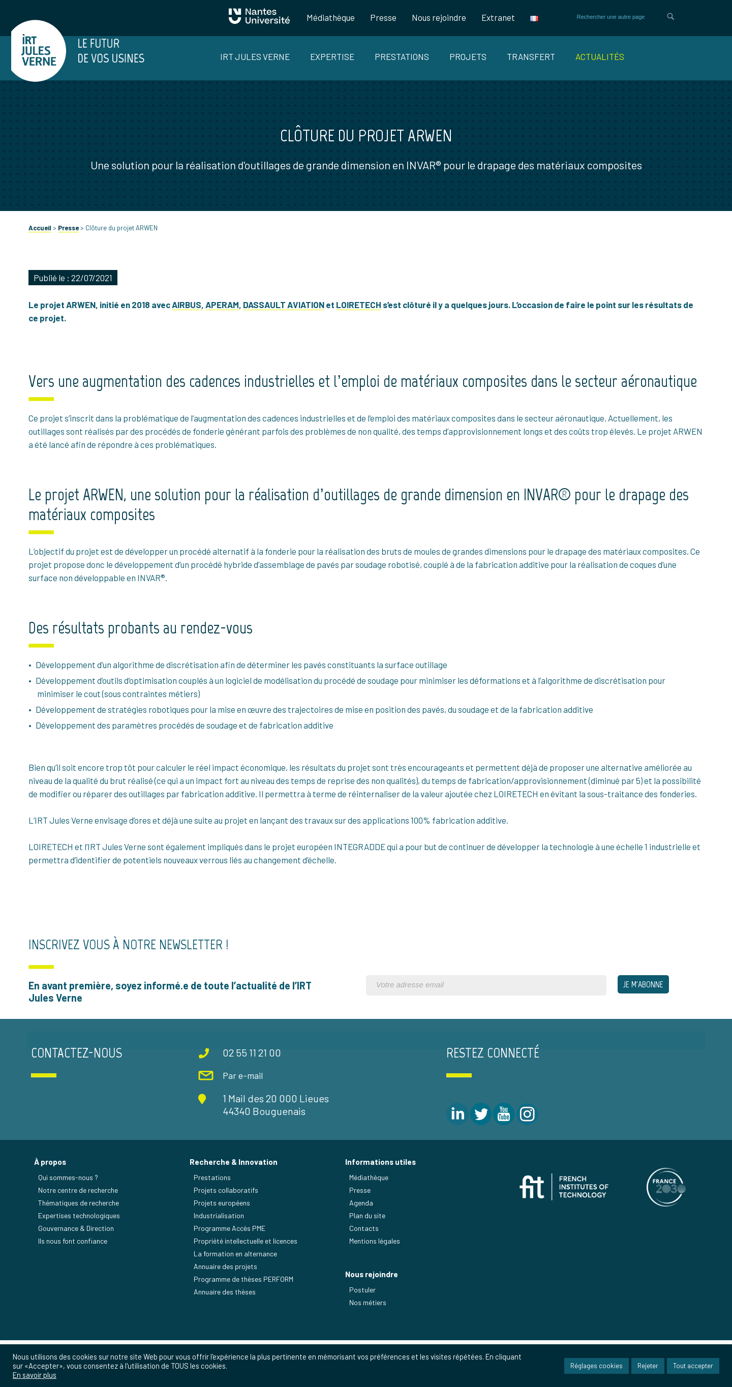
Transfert (531, 56)
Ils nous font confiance (74, 1287)
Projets (467, 56)
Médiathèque (329, 17)
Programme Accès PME (230, 1274)
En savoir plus (34, 1375)
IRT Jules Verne (255, 56)
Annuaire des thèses (226, 1338)
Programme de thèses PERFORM (244, 1325)
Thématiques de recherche (80, 1249)
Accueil (41, 241)
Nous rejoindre (437, 17)
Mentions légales (375, 1287)
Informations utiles (381, 1208)
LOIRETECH (360, 318)
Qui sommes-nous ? (70, 1223)
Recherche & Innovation (235, 1208)
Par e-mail (243, 1122)
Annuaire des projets (226, 1312)
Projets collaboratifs (227, 1236)
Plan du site (368, 1261)
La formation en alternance (236, 1299)
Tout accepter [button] (693, 1366)
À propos (52, 1208)
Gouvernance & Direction (77, 1274)
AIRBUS (188, 318)
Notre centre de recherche (79, 1236)
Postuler (363, 1337)
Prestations (402, 56)
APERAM (224, 318)
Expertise (332, 56)
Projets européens (223, 1249)
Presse (382, 17)
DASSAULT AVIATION (285, 318)
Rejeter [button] (647, 1366)
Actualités (599, 56)
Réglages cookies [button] (596, 1366)
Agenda (362, 1249)
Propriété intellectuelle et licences (246, 1287)
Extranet (496, 17)
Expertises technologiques (80, 1261)
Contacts (364, 1274)
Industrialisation (220, 1261)
